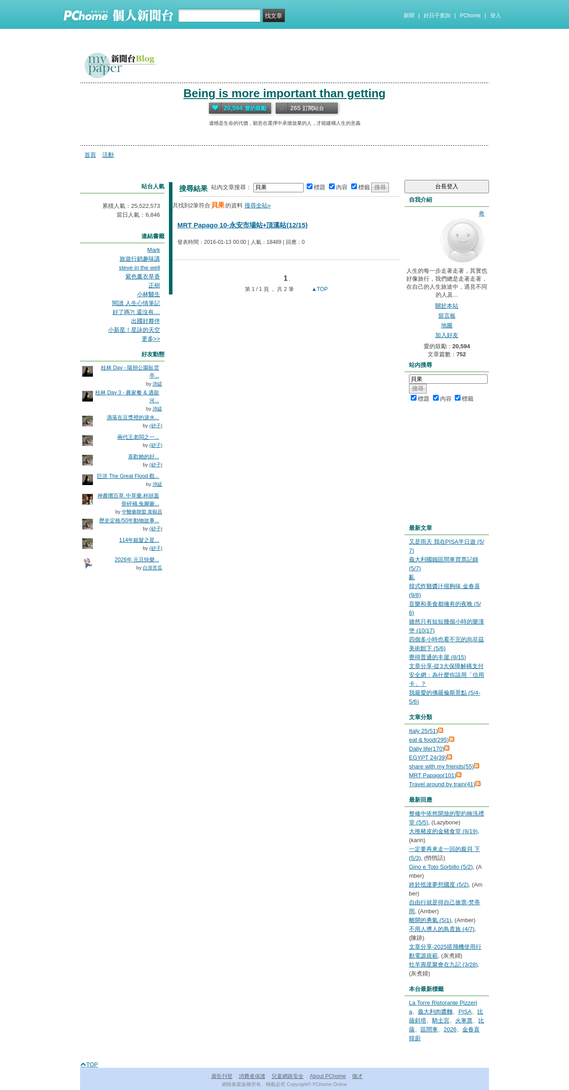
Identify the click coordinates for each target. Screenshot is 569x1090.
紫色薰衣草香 (142, 276)
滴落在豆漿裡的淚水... (133, 417)
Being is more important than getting (284, 93)
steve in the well (139, 267)
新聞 (409, 15)
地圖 (447, 325)
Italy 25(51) (423, 731)
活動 (108, 154)
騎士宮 (440, 1020)
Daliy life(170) (426, 748)
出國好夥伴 (145, 321)
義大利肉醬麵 (435, 1011)
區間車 (429, 1029)
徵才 (357, 1076)
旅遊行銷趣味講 (140, 258)
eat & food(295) (429, 739)
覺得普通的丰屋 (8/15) (437, 657)
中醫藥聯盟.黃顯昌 (142, 511)
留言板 (447, 315)
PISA (465, 1011)
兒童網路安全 (288, 1076)
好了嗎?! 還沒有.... (136, 312)
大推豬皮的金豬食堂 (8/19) (443, 831)
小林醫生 (148, 294)
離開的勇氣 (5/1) (430, 920)
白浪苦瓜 (152, 567)
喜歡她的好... (143, 457)
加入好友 (446, 335)
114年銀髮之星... (139, 540)
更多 (151, 338)
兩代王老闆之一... (138, 437)
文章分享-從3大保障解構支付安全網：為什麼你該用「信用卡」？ (446, 675)
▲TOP (319, 289)
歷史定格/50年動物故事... (129, 520)
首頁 (90, 154)
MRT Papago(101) (432, 775)
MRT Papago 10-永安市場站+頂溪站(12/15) (242, 225)
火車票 (464, 1020)
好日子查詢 (437, 15)
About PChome (328, 1076)
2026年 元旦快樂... (137, 560)
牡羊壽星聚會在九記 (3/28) (443, 964)
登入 (495, 15)
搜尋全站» (257, 205)
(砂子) (155, 425)
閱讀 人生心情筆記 (136, 303)
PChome (470, 15)
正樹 (154, 285)
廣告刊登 (221, 1076)
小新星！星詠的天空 (134, 329)
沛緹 (157, 383)
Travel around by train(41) (442, 784)
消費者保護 (252, 1076)
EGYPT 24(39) (428, 757)
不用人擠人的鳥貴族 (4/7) (441, 929)
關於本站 (446, 305)
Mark (153, 250)
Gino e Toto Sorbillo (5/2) (441, 866)
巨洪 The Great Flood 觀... (128, 476)
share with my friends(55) (441, 766)
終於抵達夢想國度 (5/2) (439, 884)
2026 (450, 1029)
